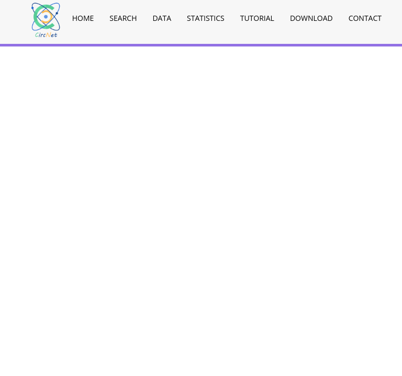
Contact (365, 18)
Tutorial (257, 18)
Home (83, 18)
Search (123, 18)
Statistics (206, 18)
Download (311, 18)
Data (161, 18)
